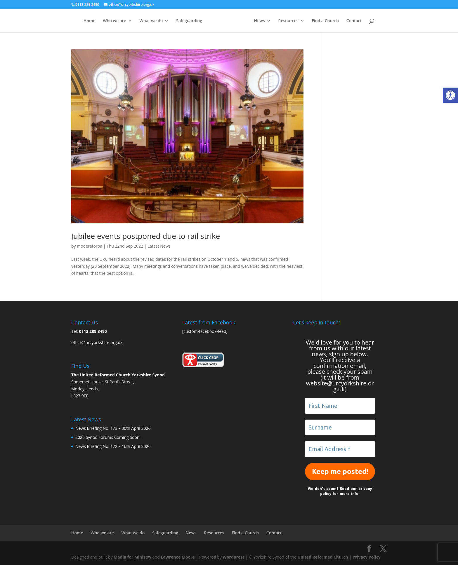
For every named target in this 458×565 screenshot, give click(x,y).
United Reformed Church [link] (323, 557)
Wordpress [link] (233, 557)
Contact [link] (354, 21)
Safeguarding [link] (189, 21)
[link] (450, 95)
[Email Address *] (340, 449)
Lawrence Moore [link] (178, 557)
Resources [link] (288, 21)
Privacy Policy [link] (367, 557)
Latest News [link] (159, 246)
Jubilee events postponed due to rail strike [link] (145, 236)
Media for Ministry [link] (133, 557)
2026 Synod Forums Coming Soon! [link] (107, 437)
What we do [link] (151, 21)
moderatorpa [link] (89, 246)
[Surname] (340, 427)
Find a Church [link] (325, 21)
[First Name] (340, 406)
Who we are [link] (114, 21)
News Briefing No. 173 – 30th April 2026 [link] (112, 428)
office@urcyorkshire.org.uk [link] (96, 342)
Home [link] (90, 21)
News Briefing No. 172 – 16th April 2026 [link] (112, 446)
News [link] (259, 21)
